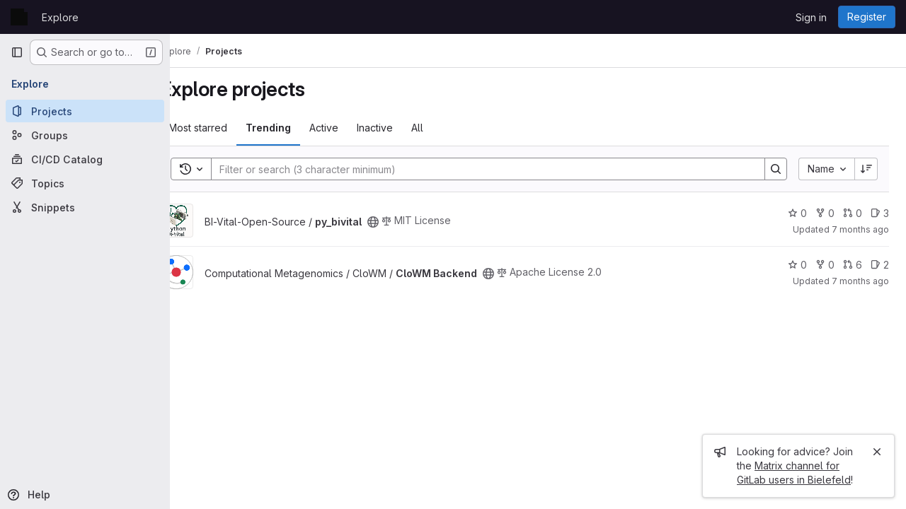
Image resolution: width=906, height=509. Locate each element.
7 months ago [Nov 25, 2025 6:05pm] (860, 281)
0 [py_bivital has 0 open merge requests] (852, 213)
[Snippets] (85, 207)
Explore (60, 17)
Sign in (811, 17)
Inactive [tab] (402, 128)
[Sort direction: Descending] (866, 169)
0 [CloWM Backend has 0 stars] (797, 265)
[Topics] (85, 183)
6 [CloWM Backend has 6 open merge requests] (852, 265)
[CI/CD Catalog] (85, 159)
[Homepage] (19, 17)
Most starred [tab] (225, 128)
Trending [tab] (296, 128)
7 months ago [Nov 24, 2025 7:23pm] (860, 229)
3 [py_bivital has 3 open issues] (880, 213)
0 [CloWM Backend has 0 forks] (825, 265)
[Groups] (85, 135)
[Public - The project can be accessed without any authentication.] (400, 222)
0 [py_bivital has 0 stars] (797, 213)
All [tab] (445, 128)
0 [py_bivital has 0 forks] (825, 213)
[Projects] (85, 111)
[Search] (494, 168)
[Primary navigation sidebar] (17, 52)
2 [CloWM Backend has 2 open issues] (880, 265)
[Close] (876, 451)
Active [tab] (351, 128)
